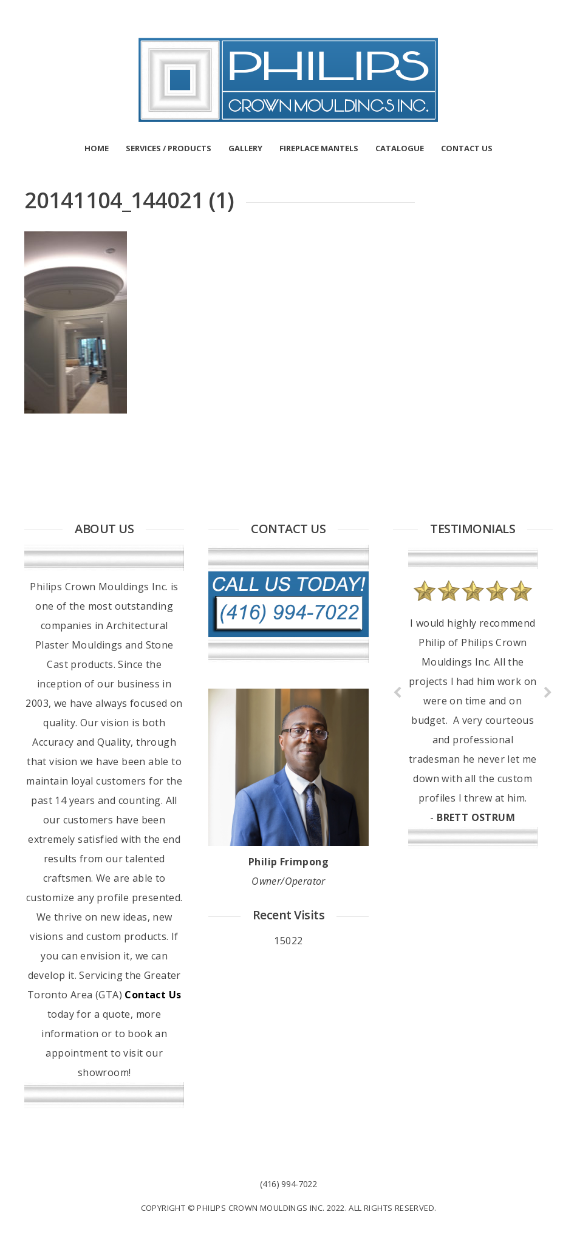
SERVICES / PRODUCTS (168, 148)
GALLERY (245, 148)
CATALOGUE (399, 148)
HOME (96, 148)
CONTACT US (467, 148)
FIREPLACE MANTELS (318, 148)
